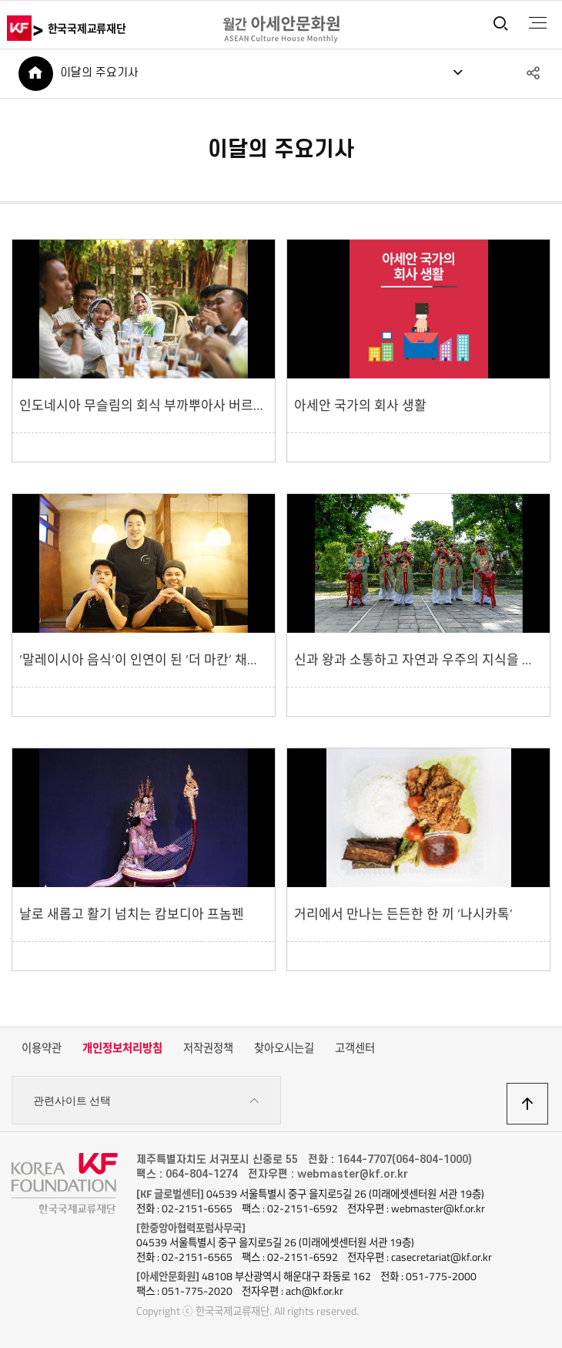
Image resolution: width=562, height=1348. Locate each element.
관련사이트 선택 (146, 1101)
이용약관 (42, 1048)
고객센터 (355, 1048)
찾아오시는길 (284, 1048)
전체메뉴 (538, 23)
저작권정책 (208, 1048)
